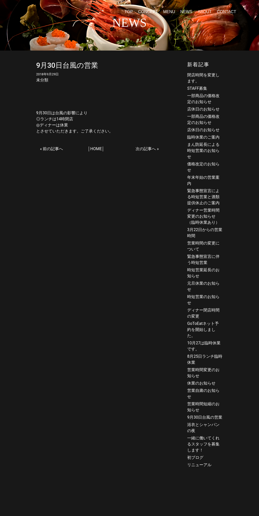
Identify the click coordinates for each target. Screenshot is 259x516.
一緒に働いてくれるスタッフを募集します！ (203, 444)
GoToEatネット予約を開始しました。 (203, 329)
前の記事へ (53, 148)
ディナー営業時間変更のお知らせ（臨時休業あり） (203, 216)
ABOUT (205, 12)
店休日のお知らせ (203, 109)
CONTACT (226, 12)
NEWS (186, 12)
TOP (128, 12)
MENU (169, 12)
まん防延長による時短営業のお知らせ (203, 150)
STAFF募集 (197, 88)
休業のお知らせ (201, 383)
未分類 (42, 80)
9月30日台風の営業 (204, 417)
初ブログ (195, 457)
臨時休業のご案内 (203, 137)
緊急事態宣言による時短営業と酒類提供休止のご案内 (203, 196)
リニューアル (199, 464)
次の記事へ (146, 148)
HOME (96, 148)
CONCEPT (148, 12)
